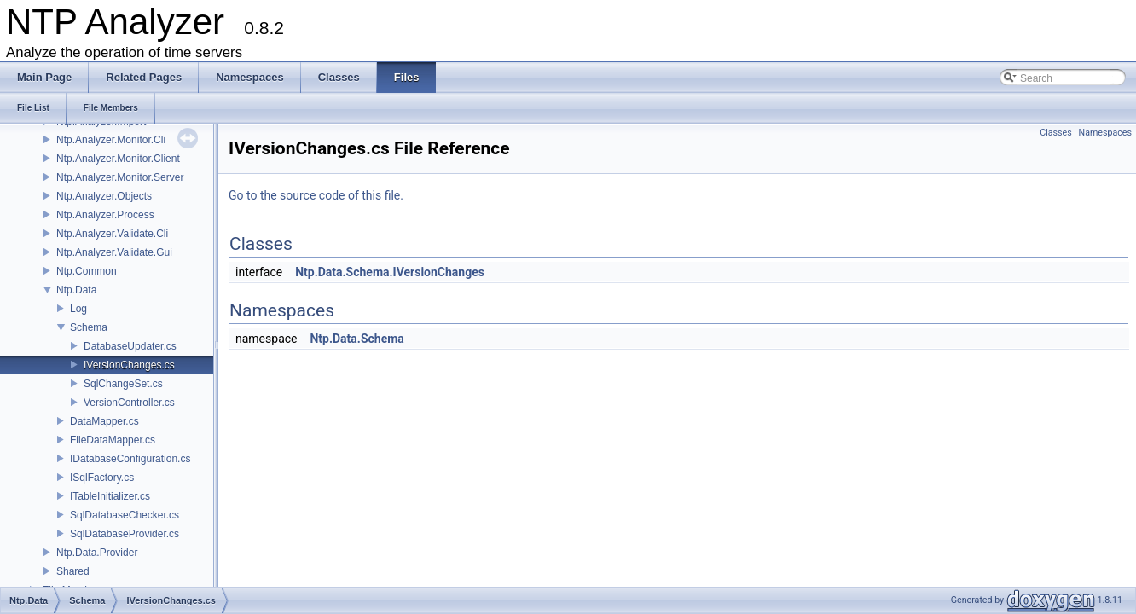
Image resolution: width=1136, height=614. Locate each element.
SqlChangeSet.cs (123, 384)
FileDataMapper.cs (112, 440)
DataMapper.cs (104, 421)
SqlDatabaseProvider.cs (124, 534)
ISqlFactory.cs (102, 478)
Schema (88, 327)
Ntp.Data (76, 290)
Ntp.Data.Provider (96, 553)
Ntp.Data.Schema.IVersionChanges (389, 272)
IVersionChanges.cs (129, 365)
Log (78, 309)
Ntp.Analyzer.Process (105, 215)
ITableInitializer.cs (110, 496)
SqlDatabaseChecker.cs (124, 515)
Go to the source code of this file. (316, 195)
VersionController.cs (129, 402)
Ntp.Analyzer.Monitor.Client (118, 159)
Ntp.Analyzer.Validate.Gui (114, 252)
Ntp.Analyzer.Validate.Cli (112, 234)
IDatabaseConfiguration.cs (130, 459)
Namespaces (1105, 132)
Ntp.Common (86, 271)
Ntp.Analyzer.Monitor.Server (119, 177)
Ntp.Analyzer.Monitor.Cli (110, 140)
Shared (73, 571)
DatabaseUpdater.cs (130, 346)
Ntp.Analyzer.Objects (104, 196)
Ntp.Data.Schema (356, 338)
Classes (1055, 132)
